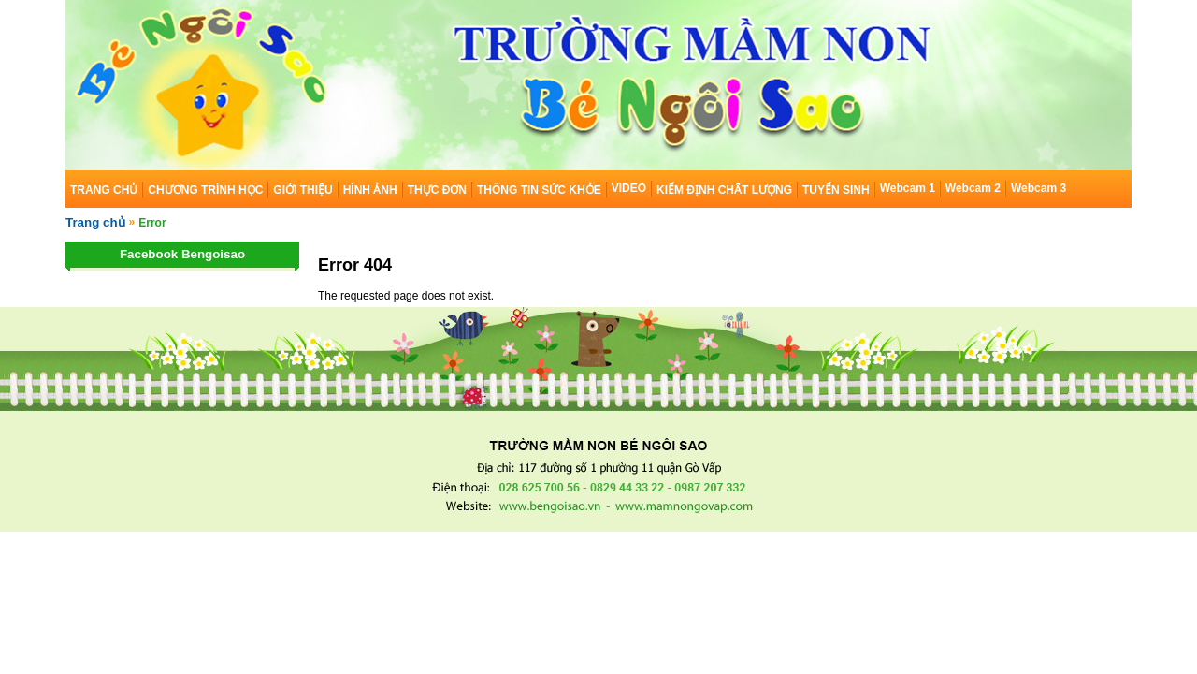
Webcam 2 (973, 188)
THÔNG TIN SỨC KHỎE (539, 190)
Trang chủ (95, 222)
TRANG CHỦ (103, 190)
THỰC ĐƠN (437, 190)
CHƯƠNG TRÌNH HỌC (205, 190)
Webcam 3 (1038, 188)
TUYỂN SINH (836, 190)
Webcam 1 (907, 188)
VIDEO (629, 188)
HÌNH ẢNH (370, 190)
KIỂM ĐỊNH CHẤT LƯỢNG (724, 190)
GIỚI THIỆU (302, 190)
